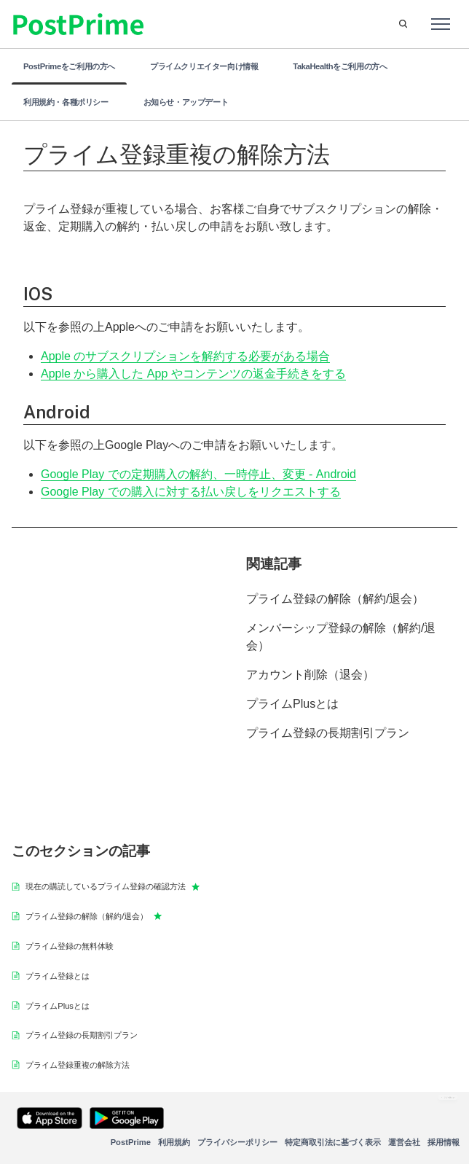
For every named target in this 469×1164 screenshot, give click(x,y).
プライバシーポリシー (237, 1142)
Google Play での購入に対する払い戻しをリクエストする (191, 491)
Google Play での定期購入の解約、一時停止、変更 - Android (198, 474)
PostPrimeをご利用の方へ (69, 66)
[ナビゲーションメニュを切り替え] (440, 24)
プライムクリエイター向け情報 (204, 66)
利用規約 (174, 1142)
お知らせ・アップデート (186, 102)
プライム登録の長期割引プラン (327, 733)
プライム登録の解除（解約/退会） (335, 599)
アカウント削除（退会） (310, 674)
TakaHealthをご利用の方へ (340, 66)
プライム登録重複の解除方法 (77, 1065)
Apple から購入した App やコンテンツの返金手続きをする (193, 373)
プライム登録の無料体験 (69, 946)
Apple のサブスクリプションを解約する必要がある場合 (185, 356)
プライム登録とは (57, 976)
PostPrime (131, 1142)
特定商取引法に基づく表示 (333, 1142)
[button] (403, 24)
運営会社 (404, 1142)
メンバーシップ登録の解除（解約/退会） (341, 637)
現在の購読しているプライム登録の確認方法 (112, 886)
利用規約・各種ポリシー (66, 102)
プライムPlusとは (292, 704)
